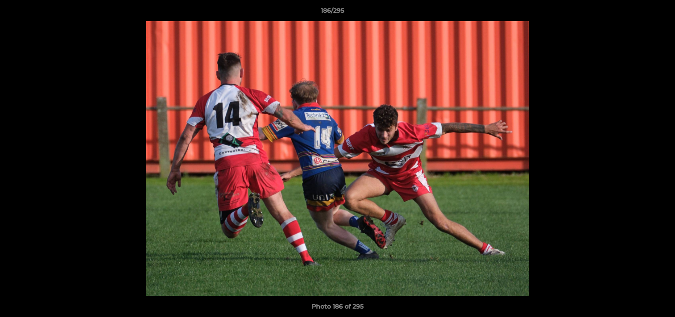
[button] (638, 13)
